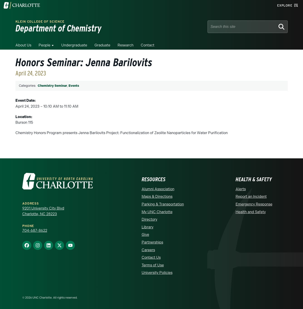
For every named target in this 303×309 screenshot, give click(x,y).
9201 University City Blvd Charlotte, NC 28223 (43, 211)
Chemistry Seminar (52, 86)
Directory (149, 219)
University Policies (157, 272)
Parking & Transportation (163, 204)
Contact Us (151, 257)
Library (147, 227)
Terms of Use (153, 265)
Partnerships (152, 242)
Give (145, 234)
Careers (148, 250)
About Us (23, 45)
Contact (147, 45)
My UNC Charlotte (157, 212)
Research (125, 45)
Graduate (102, 45)
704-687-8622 (34, 230)
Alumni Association (158, 189)
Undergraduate (74, 45)
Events (74, 86)
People (44, 45)
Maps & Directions (157, 196)
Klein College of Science (39, 21)
